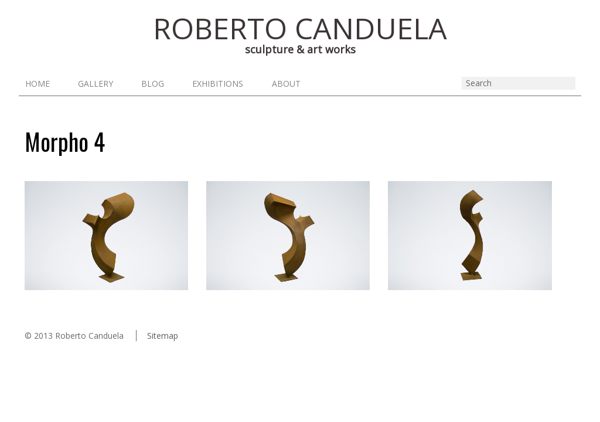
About (289, 84)
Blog (154, 84)
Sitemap (162, 336)
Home (37, 84)
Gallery (96, 84)
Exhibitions (220, 84)
